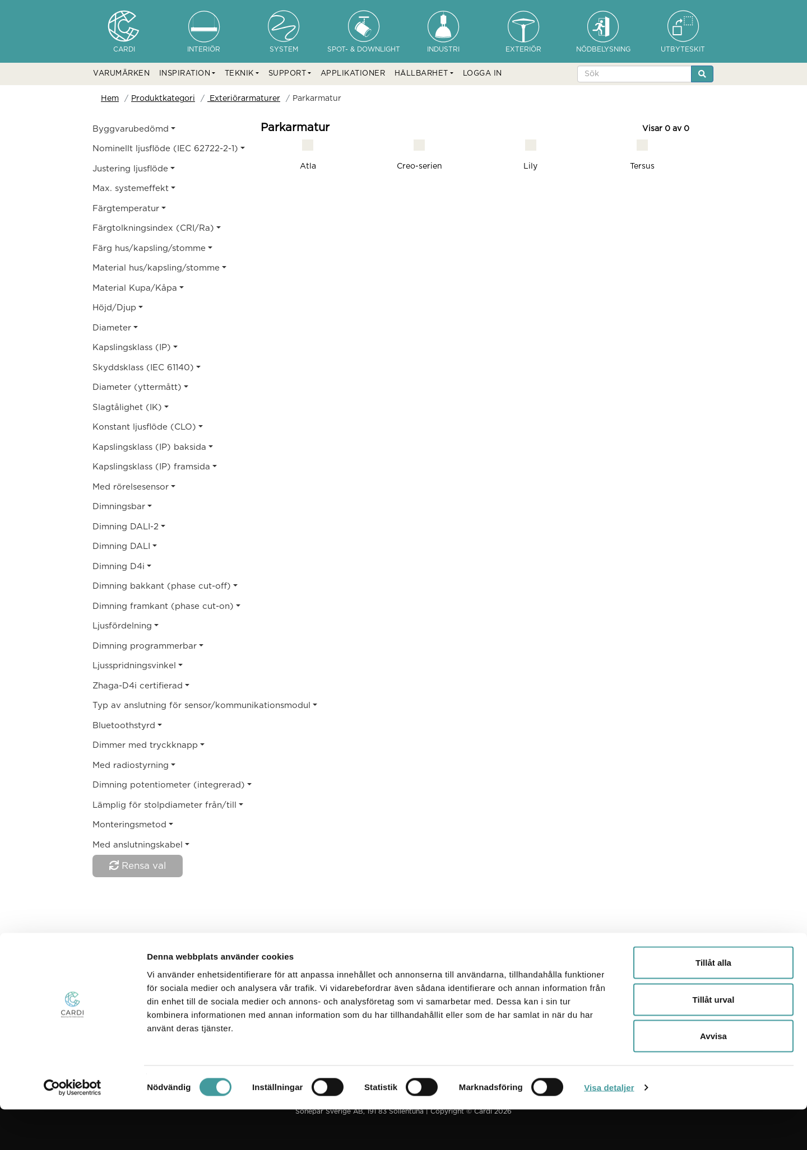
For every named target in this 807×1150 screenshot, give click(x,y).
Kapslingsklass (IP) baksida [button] (149, 447)
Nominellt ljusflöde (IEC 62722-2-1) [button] (163, 149)
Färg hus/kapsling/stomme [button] (149, 248)
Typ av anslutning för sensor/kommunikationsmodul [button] (163, 705)
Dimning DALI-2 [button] (125, 527)
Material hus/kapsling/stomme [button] (156, 268)
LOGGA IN (482, 73)
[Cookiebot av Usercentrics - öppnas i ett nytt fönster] (73, 1128)
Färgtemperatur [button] (125, 208)
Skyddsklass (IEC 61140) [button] (143, 368)
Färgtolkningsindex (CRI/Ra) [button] (153, 228)
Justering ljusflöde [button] (130, 169)
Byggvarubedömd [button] (130, 129)
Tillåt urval (714, 1040)
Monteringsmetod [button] (129, 825)
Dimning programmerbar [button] (144, 646)
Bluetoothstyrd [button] (123, 725)
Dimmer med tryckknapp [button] (145, 745)
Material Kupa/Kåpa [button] (134, 288)
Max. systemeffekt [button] (130, 188)
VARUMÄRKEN (121, 73)
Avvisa (713, 1076)
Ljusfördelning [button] (122, 626)
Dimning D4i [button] (118, 566)
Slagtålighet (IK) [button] (127, 407)
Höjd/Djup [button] (114, 308)
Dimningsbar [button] (118, 506)
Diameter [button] (111, 328)
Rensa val (137, 865)
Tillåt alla (713, 1003)
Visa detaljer (609, 1128)
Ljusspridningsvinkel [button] (134, 666)
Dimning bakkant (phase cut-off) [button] (161, 586)
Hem (110, 99)
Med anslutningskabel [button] (137, 845)
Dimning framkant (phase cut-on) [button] (163, 606)
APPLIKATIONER (353, 73)
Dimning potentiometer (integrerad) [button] (163, 785)
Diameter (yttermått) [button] (137, 387)
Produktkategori (163, 99)
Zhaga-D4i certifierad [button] (137, 686)
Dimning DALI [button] (121, 546)
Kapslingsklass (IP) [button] (131, 347)
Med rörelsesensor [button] (130, 487)
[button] (187, 74)
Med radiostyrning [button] (130, 765)
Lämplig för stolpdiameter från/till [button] (163, 805)
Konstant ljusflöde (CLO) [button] (144, 427)
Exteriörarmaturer (243, 99)
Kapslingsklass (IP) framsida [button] (151, 467)
